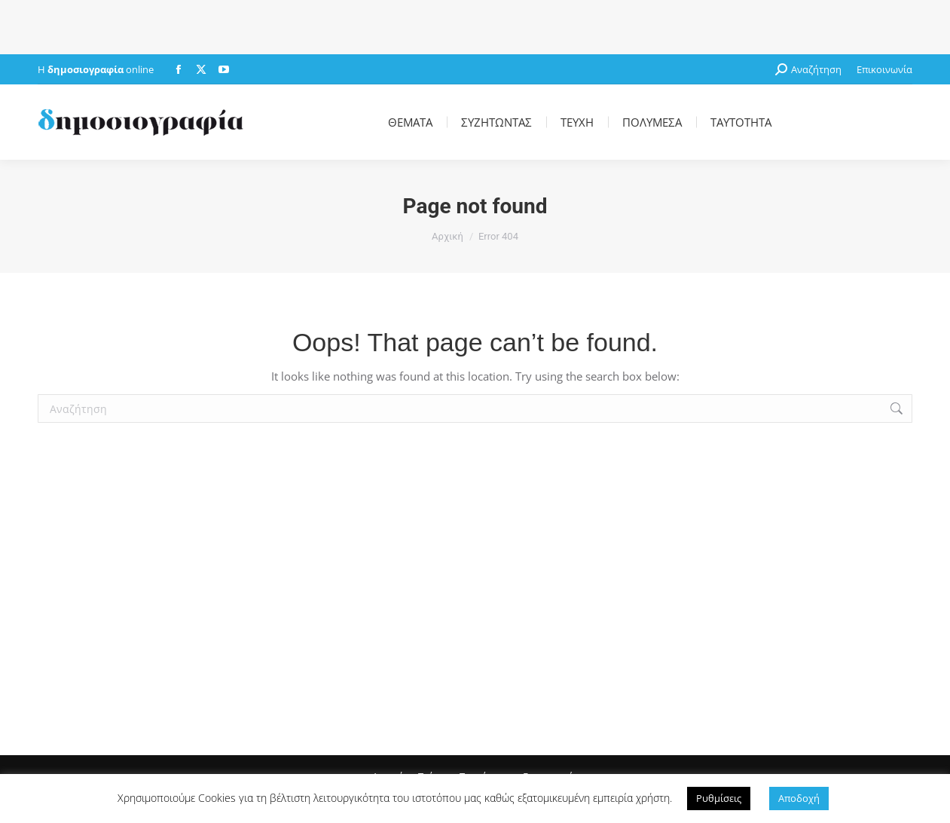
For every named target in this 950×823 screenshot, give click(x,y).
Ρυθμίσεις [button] (718, 798)
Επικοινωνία (884, 69)
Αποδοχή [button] (799, 798)
